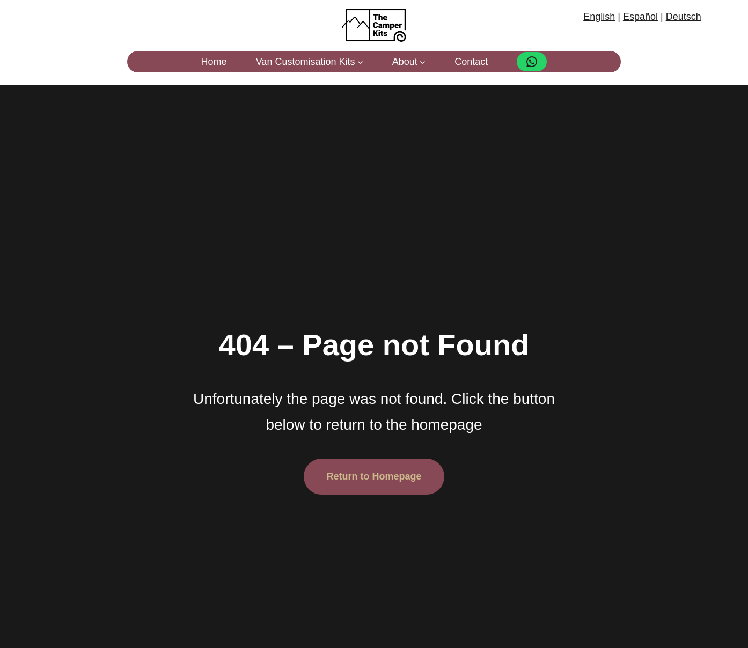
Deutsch (683, 16)
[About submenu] (423, 62)
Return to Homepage (373, 476)
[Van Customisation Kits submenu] (360, 62)
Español (640, 16)
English (599, 16)
